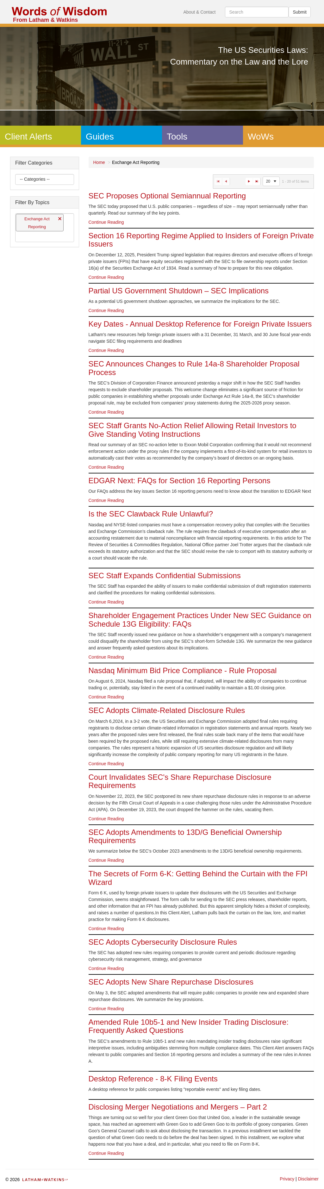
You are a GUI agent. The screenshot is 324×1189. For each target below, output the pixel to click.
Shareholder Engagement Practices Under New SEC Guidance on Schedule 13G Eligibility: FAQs (200, 619)
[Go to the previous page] (226, 181)
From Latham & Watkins (45, 20)
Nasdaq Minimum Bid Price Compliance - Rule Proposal (183, 670)
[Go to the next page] (249, 181)
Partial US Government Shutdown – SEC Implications (179, 290)
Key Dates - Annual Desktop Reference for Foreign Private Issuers (200, 324)
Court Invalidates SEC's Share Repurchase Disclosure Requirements (180, 781)
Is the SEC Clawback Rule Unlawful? (151, 514)
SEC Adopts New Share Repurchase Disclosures (171, 982)
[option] (201, 210)
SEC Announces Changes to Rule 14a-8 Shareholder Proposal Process (194, 368)
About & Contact (199, 12)
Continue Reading (106, 222)
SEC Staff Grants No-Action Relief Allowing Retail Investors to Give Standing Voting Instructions (192, 429)
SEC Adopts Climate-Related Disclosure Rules (167, 710)
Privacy (287, 1178)
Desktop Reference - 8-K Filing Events (153, 1078)
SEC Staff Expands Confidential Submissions (165, 575)
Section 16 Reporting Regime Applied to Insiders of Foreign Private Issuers (201, 239)
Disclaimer (308, 1178)
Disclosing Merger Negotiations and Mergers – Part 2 (178, 1107)
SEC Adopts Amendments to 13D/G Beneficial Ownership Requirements (185, 836)
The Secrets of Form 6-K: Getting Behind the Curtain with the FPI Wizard (198, 877)
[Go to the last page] (257, 181)
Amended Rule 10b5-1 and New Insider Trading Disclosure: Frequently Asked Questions (189, 1026)
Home (99, 162)
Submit (300, 12)
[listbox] (35, 179)
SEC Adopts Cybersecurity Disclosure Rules (163, 942)
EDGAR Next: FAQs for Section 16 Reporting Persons (180, 480)
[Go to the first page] (218, 181)
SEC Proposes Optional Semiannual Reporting (167, 195)
